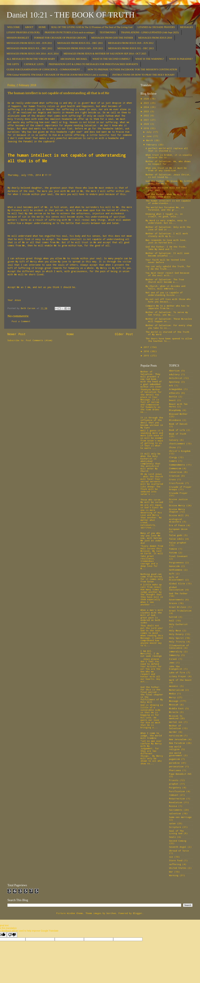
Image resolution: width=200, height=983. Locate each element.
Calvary (173, 440)
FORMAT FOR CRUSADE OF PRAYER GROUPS (60, 37)
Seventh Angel (177, 847)
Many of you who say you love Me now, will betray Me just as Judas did (151, 538)
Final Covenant (178, 556)
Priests (173, 780)
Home (70, 334)
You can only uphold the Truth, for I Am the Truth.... (168, 267)
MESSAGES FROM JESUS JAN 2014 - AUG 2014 (33, 53)
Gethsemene (175, 569)
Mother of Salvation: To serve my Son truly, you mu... (167, 313)
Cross (172, 479)
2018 (147, 128)
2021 (147, 119)
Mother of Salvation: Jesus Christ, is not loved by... (168, 175)
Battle (173, 396)
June (149, 136)
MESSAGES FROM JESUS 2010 (155, 37)
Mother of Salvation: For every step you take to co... (169, 326)
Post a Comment (21, 321)
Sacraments (175, 809)
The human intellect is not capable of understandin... (168, 201)
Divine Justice (178, 499)
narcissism (175, 735)
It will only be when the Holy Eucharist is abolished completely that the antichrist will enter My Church (150, 462)
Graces (173, 603)
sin (171, 856)
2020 (147, 124)
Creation (174, 475)
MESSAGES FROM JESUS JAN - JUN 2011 (29, 43)
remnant (173, 795)
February (152, 144)
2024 (147, 107)
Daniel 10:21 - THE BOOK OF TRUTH (71, 14)
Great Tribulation (180, 610)
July (149, 132)
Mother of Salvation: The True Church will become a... (165, 280)
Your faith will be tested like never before (165, 261)
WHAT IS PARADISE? (181, 59)
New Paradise (177, 743)
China (172, 447)
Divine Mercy (177, 505)
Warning (173, 875)
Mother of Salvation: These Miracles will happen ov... (169, 320)
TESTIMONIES (108, 32)
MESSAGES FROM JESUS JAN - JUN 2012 (131, 43)
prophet (173, 783)
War (171, 871)
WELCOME (13, 27)
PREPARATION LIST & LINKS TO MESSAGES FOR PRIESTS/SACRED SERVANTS (93, 64)
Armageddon (175, 389)
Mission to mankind (175, 717)
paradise (174, 762)
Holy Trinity (177, 641)
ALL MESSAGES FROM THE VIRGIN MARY (31, 59)
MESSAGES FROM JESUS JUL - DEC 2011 (80, 43)
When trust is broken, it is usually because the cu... (169, 156)
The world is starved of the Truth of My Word (167, 333)
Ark (171, 385)
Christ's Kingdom (179, 451)
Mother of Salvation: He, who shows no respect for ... (168, 162)
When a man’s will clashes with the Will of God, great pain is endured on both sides (151, 616)
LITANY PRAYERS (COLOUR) (23, 32)
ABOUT (29, 27)
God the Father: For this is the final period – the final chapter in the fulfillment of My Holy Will (151, 694)
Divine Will (176, 515)
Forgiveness (176, 562)
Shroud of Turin (179, 850)
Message (173, 701)
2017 (147, 347)
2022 (147, 115)
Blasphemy (175, 410)
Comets (173, 461)
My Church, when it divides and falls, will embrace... (165, 287)
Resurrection (177, 798)
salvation (175, 813)
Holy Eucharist (178, 624)
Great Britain (177, 607)
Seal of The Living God (176, 832)
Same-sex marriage (180, 817)
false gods (175, 535)
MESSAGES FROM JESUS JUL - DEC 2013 (131, 48)
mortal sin (175, 722)
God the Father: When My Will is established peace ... (166, 195)
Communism (175, 468)
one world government (175, 754)
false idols (176, 538)
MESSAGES (186, 27)
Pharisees (175, 770)
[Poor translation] (12, 935)
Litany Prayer (177, 676)
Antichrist (175, 378)
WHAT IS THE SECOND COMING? (111, 59)
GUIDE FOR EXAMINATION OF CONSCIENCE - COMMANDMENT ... (44, 69)
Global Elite (177, 583)
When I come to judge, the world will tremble (151, 735)
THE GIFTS (13, 64)
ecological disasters (175, 520)
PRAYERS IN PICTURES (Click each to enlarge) (69, 32)
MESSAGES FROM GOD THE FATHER (112, 37)
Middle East (176, 708)
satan (172, 823)
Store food (175, 860)
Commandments (177, 464)
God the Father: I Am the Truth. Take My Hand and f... (166, 247)
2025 (147, 103)
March (150, 140)
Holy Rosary (176, 634)
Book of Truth (177, 433)
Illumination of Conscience (179, 646)
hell (171, 620)
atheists (174, 393)
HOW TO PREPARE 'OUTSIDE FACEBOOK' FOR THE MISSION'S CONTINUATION (132, 69)
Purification (177, 791)
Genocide (174, 566)
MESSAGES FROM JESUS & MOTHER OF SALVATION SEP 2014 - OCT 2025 (105, 53)
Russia (173, 806)
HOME (42, 27)
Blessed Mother (178, 414)
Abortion (174, 370)
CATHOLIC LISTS (34, 64)
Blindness (175, 420)
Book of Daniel (178, 424)
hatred (173, 617)
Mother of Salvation (175, 726)
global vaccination (176, 588)
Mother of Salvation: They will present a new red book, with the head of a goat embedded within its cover (151, 379)
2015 (147, 355)
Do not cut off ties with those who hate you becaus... (168, 300)
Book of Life (177, 430)
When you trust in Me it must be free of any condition (166, 169)
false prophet (177, 542)
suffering (175, 864)
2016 (147, 351)
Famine (173, 548)
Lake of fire (177, 672)
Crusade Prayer (178, 493)
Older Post (124, 334)
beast (172, 400)
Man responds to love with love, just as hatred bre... (166, 241)
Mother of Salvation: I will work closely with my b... (167, 234)
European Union (178, 529)
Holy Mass (175, 630)
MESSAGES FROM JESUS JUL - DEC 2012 (29, 48)
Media (172, 693)
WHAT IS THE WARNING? (149, 59)
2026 (147, 98)
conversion (175, 472)
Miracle (173, 712)
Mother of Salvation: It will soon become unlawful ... (167, 254)
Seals (172, 837)
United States (177, 868)
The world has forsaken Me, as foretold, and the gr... (165, 208)
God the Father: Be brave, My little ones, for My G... (169, 182)
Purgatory (175, 787)
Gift (171, 573)
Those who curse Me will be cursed (151, 500)
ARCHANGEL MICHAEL (73, 59)
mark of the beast (180, 680)
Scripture (175, 827)
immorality (175, 651)
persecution (176, 766)
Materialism (176, 690)
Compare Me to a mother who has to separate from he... (167, 307)
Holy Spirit (176, 638)
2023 (147, 111)
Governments (176, 599)
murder (173, 732)
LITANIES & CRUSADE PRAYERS (156, 27)
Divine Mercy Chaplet (177, 510)
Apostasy (174, 381)
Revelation (175, 802)
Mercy (172, 697)
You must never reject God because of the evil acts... (167, 274)
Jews (171, 662)
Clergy (173, 457)
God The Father (178, 593)
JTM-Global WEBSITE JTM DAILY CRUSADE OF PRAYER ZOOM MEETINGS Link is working (57, 74)
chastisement (177, 443)
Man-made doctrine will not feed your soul (166, 188)
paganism (174, 759)
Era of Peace (177, 525)
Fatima (173, 552)
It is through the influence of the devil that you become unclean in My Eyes (151, 422)
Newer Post (16, 334)
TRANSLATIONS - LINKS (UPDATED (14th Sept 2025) (150, 32)
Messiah (173, 704)
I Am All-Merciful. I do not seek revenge (151, 653)
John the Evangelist (175, 667)
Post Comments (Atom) (39, 340)
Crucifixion (176, 483)
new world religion (175, 747)
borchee (111, 913)
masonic (173, 686)
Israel (173, 659)
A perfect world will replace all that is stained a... (167, 149)
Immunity (174, 655)
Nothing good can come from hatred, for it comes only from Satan (151, 578)
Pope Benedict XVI (180, 774)
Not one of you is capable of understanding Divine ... (164, 293)
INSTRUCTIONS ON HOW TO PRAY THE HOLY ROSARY (143, 74)
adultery (174, 374)
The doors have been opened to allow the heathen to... (169, 339)
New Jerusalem (177, 739)
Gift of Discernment (176, 578)
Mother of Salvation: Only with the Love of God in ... (168, 228)
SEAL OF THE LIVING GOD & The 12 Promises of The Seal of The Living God (91, 27)
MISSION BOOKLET (18, 37)
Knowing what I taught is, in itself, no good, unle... (164, 215)
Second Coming (177, 840)
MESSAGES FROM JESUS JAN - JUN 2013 (80, 48)
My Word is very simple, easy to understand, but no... (166, 221)
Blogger (137, 913)
